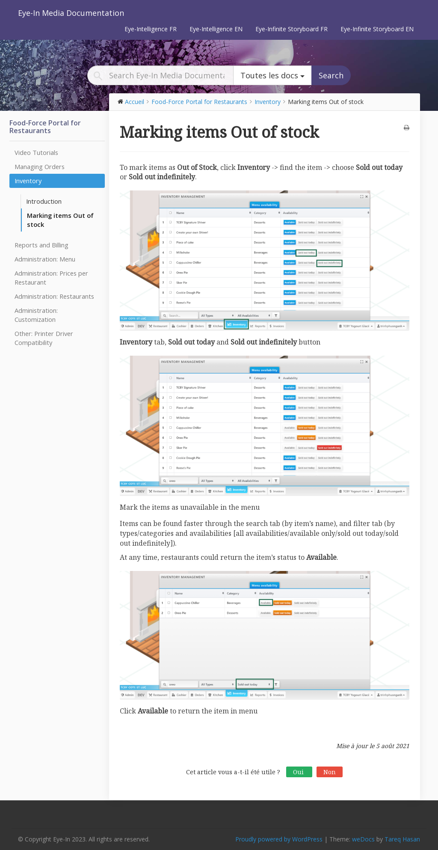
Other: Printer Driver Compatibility (44, 338)
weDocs (363, 839)
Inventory (28, 180)
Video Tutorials (36, 152)
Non (329, 772)
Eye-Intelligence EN (216, 29)
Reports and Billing (41, 245)
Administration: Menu (45, 259)
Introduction (44, 201)
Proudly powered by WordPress (279, 839)
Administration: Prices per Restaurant (51, 277)
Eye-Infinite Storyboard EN (377, 29)
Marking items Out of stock (60, 220)
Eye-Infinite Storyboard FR (291, 29)
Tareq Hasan (402, 839)
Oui (299, 772)
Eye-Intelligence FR (150, 29)
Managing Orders (40, 166)
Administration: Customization (36, 315)
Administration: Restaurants (54, 296)
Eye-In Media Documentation (71, 13)
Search (331, 75)
